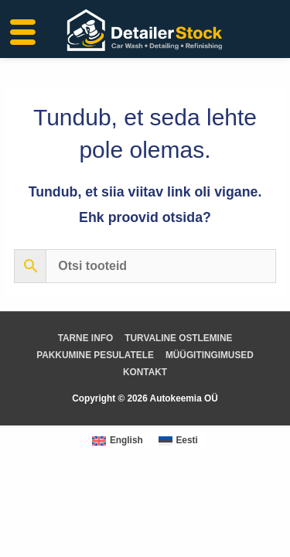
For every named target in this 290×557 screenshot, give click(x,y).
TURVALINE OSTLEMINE (178, 338)
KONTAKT (145, 372)
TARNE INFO (86, 338)
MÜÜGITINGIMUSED (209, 355)
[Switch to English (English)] (117, 441)
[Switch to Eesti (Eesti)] (178, 441)
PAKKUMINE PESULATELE (95, 355)
